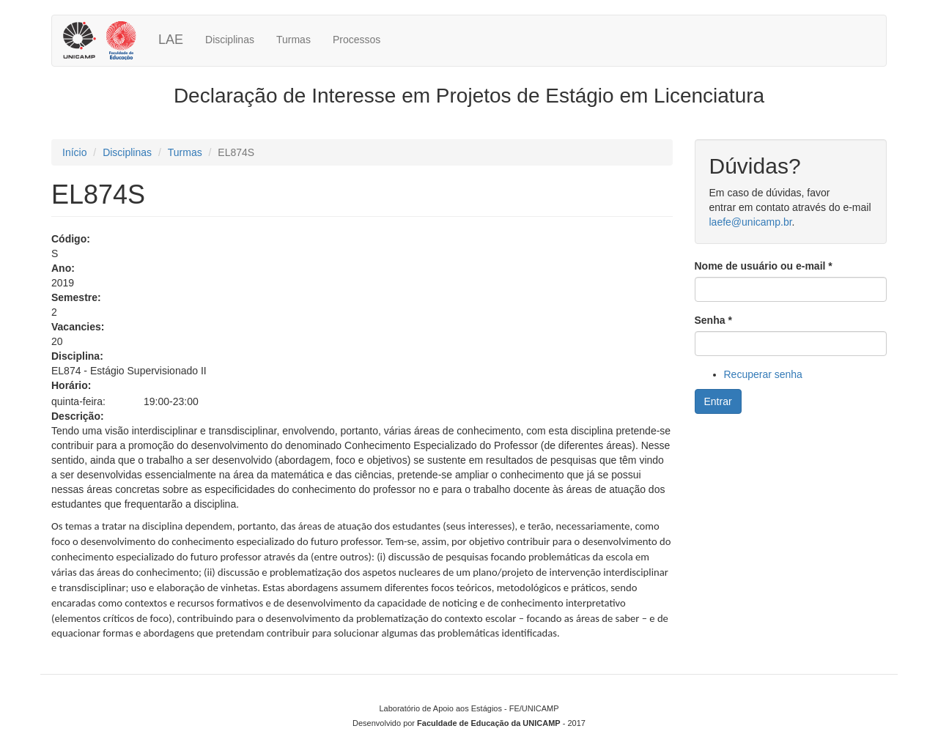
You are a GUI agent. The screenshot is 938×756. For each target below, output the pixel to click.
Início (74, 152)
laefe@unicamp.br (750, 222)
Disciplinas (229, 39)
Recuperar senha (763, 374)
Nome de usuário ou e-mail (763, 266)
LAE (170, 39)
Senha (713, 320)
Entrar (718, 401)
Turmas (293, 39)
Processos (356, 39)
